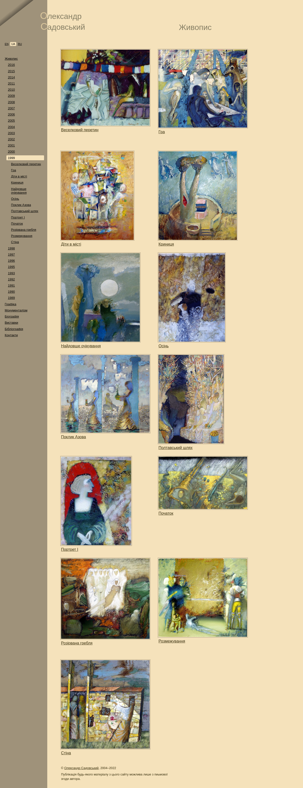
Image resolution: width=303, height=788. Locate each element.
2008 (11, 102)
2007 (11, 108)
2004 (11, 127)
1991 (11, 285)
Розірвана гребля (23, 230)
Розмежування (21, 236)
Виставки (11, 322)
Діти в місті (19, 176)
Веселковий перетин (26, 164)
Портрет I (18, 217)
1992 (11, 279)
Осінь (15, 199)
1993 (11, 273)
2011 (11, 83)
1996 (11, 261)
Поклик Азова (21, 205)
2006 (11, 114)
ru (20, 44)
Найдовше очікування (19, 190)
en (7, 44)
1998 (11, 248)
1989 (11, 298)
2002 (11, 139)
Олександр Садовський (81, 768)
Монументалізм (16, 310)
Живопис (11, 58)
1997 (11, 254)
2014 (11, 77)
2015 (11, 71)
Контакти (11, 335)
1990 (11, 291)
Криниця (17, 182)
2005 (11, 120)
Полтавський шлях (24, 211)
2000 (11, 151)
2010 (11, 89)
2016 (11, 65)
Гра (13, 170)
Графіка (10, 304)
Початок (17, 223)
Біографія (12, 316)
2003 (11, 133)
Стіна (15, 242)
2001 (11, 145)
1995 (11, 267)
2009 (11, 96)
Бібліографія (14, 329)
